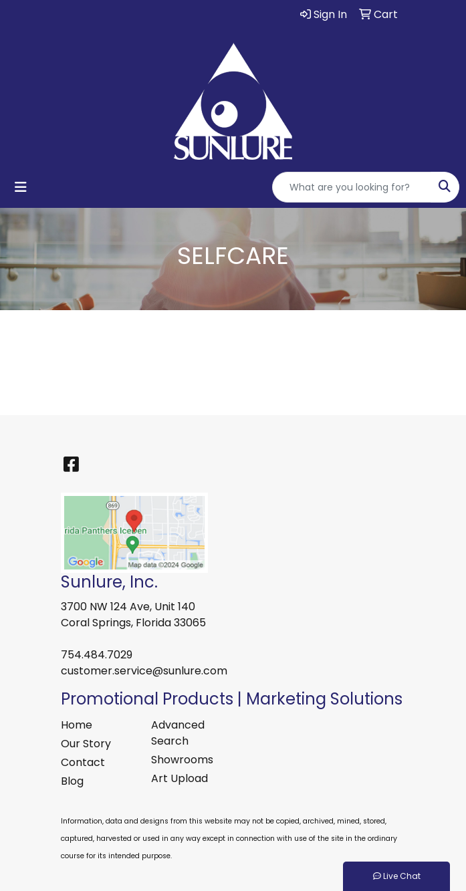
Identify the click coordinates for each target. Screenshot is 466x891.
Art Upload (179, 778)
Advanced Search (178, 733)
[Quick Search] (351, 187)
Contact (83, 762)
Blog (72, 781)
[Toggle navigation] (21, 187)
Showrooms (182, 759)
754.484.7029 (96, 654)
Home (76, 725)
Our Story (86, 743)
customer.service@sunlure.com (144, 670)
